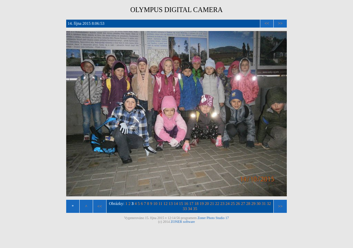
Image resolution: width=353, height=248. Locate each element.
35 (195, 208)
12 (165, 203)
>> (280, 23)
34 (190, 208)
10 (155, 203)
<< (266, 23)
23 (222, 203)
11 (161, 203)
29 (253, 203)
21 (212, 203)
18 (196, 203)
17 (191, 203)
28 (248, 203)
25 (233, 203)
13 (171, 203)
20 (207, 203)
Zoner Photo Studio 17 (213, 218)
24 (227, 203)
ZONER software (183, 222)
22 (217, 203)
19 (202, 203)
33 (185, 208)
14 (176, 203)
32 (269, 203)
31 (264, 203)
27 (243, 203)
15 (181, 203)
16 (186, 203)
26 (238, 203)
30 (258, 203)
